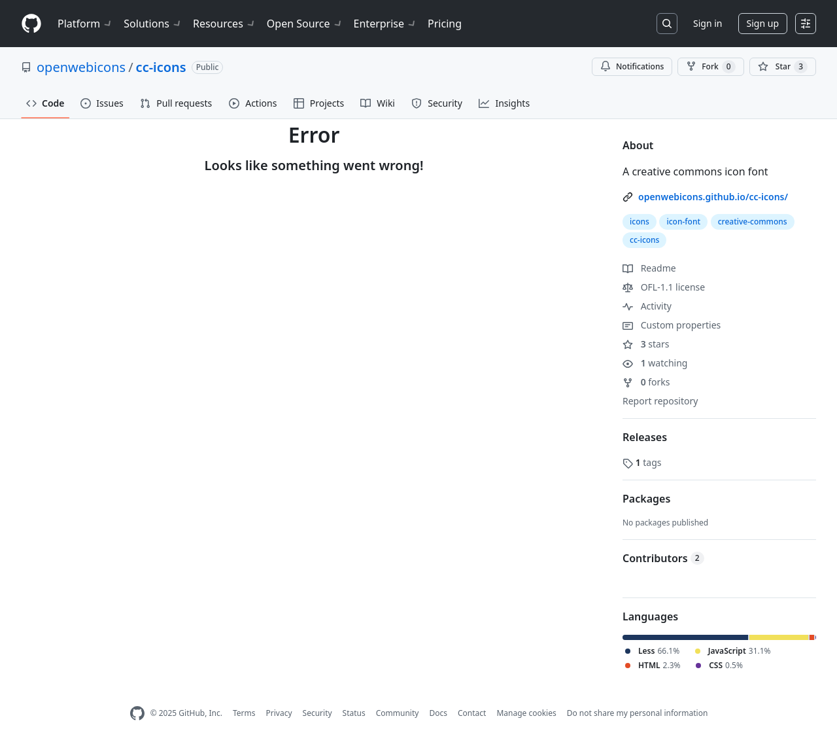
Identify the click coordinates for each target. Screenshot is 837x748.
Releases (645, 437)
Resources (224, 23)
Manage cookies (526, 713)
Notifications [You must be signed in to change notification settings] (632, 66)
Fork (710, 66)
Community (397, 713)
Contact (472, 713)
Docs (438, 713)
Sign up (763, 23)
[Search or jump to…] (667, 23)
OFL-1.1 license (664, 287)
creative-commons (752, 221)
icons (639, 221)
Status (354, 713)
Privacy (279, 713)
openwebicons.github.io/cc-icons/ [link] (713, 196)
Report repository (660, 401)
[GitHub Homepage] (137, 713)
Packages (646, 498)
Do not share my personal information (637, 713)
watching (655, 363)
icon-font (683, 221)
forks (646, 382)
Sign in (707, 23)
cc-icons (161, 67)
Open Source (305, 23)
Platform (85, 23)
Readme (649, 268)
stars (646, 344)
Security (317, 713)
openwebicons (81, 67)
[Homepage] (31, 24)
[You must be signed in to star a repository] (782, 67)
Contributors (663, 558)
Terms (244, 713)
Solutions (153, 23)
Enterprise (385, 23)
